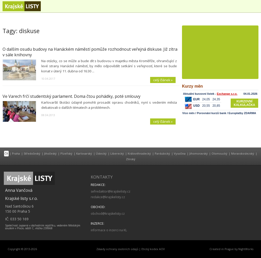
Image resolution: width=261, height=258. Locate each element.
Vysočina (180, 153)
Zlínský (130, 159)
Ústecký (101, 153)
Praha (16, 153)
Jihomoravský (198, 153)
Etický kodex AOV (153, 249)
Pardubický (162, 153)
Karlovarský (84, 153)
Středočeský (32, 153)
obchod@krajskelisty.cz (108, 213)
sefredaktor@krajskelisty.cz (110, 191)
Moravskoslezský (242, 153)
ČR (6, 153)
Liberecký (117, 153)
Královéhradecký (139, 153)
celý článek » (163, 80)
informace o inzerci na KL (109, 230)
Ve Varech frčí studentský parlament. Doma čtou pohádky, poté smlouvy (71, 96)
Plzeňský (66, 153)
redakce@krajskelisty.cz (108, 197)
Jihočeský (50, 153)
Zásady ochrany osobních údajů (117, 249)
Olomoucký (219, 153)
